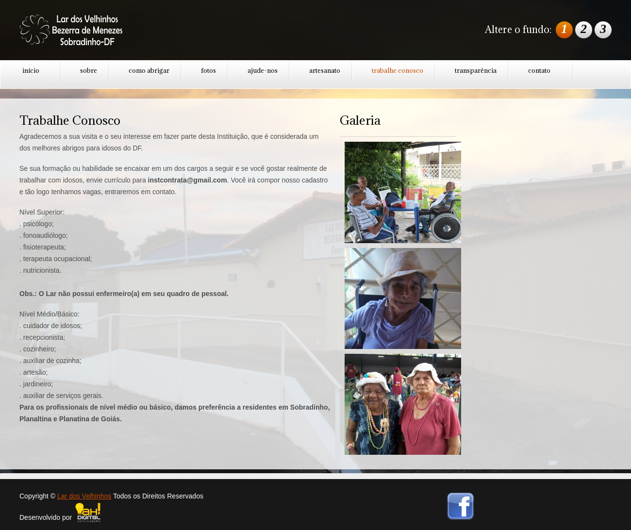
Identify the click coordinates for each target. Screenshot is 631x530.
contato (539, 70)
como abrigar (149, 70)
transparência (476, 70)
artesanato (324, 70)
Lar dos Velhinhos (84, 496)
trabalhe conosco (397, 70)
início (30, 70)
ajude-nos (263, 70)
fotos (208, 70)
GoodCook (80, 31)
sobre (88, 70)
